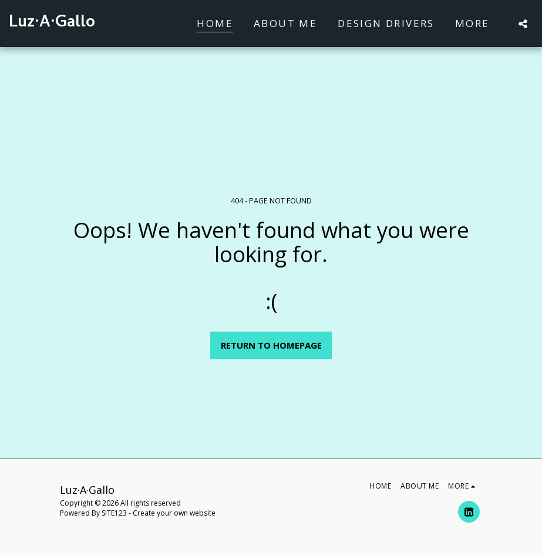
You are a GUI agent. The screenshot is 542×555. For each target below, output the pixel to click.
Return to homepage (271, 345)
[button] (523, 23)
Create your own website (174, 513)
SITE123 (114, 513)
